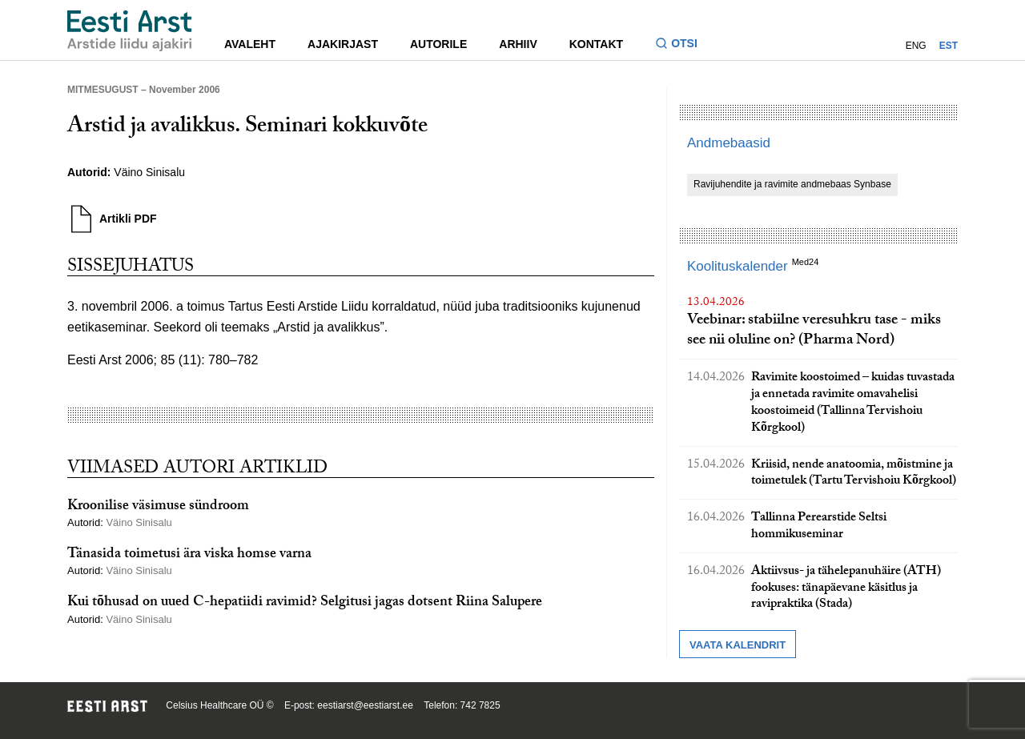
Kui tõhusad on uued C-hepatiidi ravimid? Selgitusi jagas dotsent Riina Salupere (304, 603)
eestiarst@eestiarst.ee (365, 705)
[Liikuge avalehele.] (129, 31)
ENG (916, 45)
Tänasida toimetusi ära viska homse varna (189, 555)
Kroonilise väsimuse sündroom (158, 507)
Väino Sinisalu (151, 172)
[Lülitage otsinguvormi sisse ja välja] (682, 45)
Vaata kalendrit (737, 645)
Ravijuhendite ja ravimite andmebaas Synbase (792, 184)
